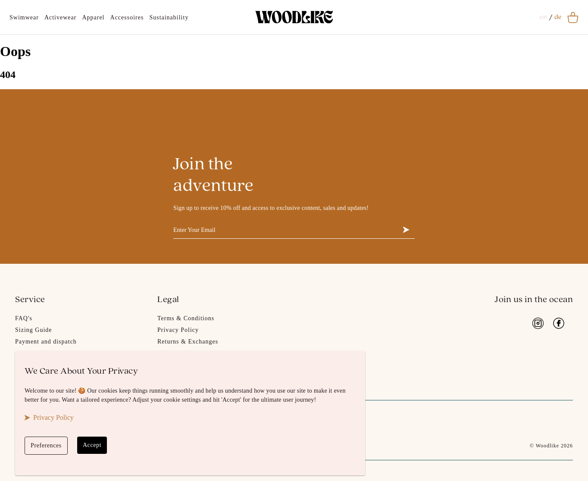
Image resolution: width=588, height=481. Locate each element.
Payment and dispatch (46, 341)
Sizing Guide (33, 330)
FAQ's (23, 318)
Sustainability (168, 17)
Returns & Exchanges (187, 341)
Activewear (60, 17)
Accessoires (127, 17)
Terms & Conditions (185, 318)
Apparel (93, 17)
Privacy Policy (178, 330)
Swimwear (24, 17)
